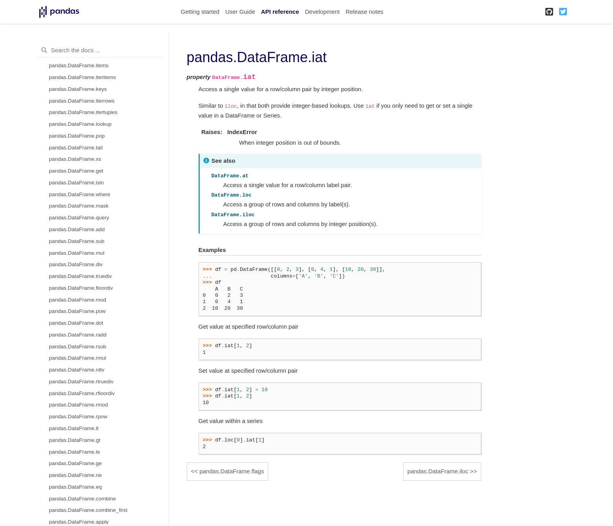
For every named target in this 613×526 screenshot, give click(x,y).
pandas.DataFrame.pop (77, 136)
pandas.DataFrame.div (76, 264)
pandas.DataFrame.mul (77, 253)
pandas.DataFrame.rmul (78, 358)
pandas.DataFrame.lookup (80, 124)
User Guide (240, 11)
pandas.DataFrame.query (79, 218)
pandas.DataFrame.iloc (437, 471)
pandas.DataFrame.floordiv (81, 288)
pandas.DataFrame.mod (78, 300)
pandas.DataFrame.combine (82, 499)
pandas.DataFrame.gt (75, 440)
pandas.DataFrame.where (79, 194)
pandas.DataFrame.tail (76, 148)
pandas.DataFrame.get (76, 171)
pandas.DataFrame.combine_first (88, 510)
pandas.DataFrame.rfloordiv (82, 393)
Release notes (364, 11)
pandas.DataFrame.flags (231, 471)
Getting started (200, 11)
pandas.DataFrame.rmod (78, 405)
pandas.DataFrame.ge (75, 463)
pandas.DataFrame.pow (77, 311)
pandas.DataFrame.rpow (78, 416)
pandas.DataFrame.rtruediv (81, 381)
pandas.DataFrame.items (79, 65)
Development (322, 11)
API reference (280, 11)
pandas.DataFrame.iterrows (82, 101)
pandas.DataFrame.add (77, 229)
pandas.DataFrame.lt (74, 428)
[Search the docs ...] (100, 50)
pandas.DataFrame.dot (76, 323)
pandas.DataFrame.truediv (80, 276)
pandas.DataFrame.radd (78, 335)
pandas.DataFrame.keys (78, 89)
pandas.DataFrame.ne (75, 475)
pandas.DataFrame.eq (75, 487)
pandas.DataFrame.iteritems (82, 77)
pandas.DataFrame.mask (79, 206)
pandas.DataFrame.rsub (78, 346)
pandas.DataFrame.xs (75, 159)
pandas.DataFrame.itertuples (83, 112)
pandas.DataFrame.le (74, 452)
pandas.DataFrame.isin (76, 183)
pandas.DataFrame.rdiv (77, 370)
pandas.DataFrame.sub (77, 241)
